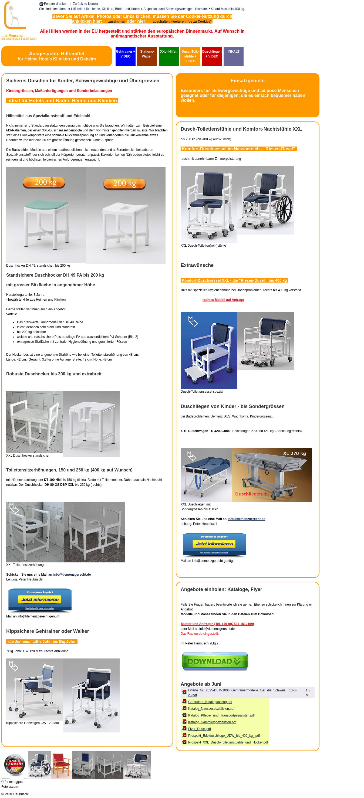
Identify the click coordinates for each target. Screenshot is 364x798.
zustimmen (116, 21)
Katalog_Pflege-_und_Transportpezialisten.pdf (221, 715)
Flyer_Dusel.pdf (199, 729)
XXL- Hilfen (168, 51)
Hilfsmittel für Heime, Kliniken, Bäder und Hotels (105, 9)
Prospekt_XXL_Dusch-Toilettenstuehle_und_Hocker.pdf (228, 742)
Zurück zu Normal (86, 4)
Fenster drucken (56, 4)
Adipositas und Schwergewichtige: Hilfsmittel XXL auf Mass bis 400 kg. (194, 9)
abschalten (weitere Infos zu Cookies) (182, 21)
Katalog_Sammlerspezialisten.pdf (212, 722)
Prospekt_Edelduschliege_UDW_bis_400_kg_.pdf (224, 736)
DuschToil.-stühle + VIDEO (190, 56)
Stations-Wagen (147, 54)
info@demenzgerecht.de (72, 574)
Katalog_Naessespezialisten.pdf (211, 709)
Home (63, 9)
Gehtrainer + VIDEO (125, 54)
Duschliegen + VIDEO (211, 54)
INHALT (233, 51)
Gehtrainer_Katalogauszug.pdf (210, 702)
